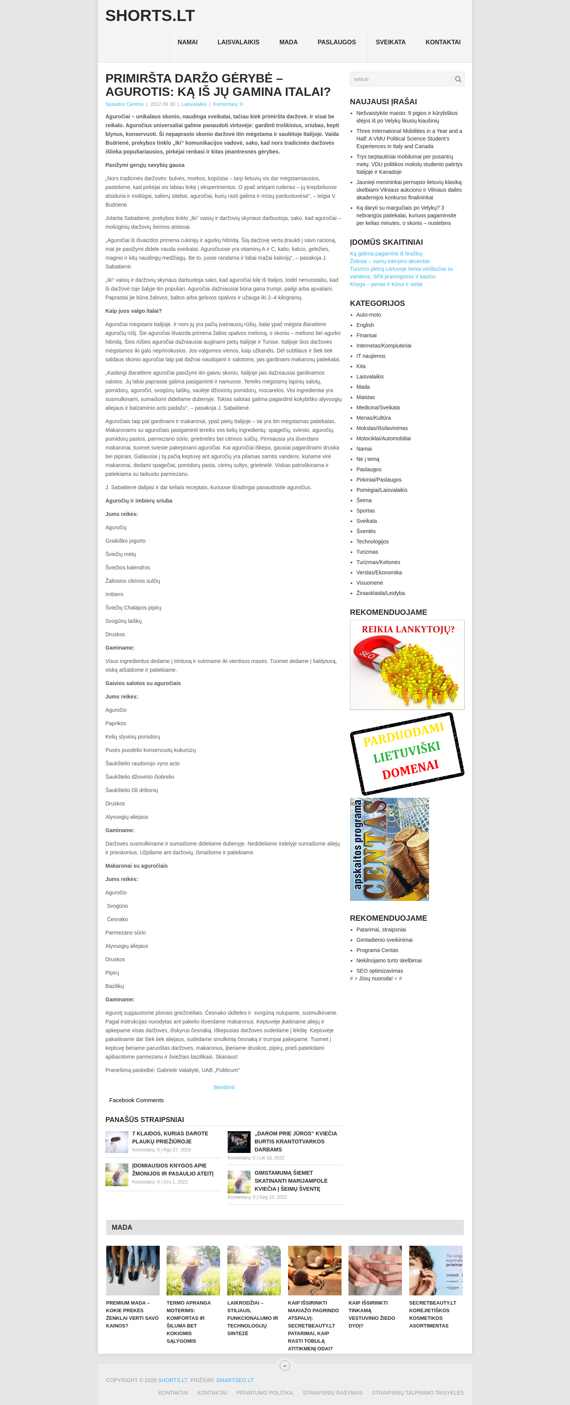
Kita (361, 366)
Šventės (366, 531)
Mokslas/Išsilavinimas (382, 428)
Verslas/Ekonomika (379, 572)
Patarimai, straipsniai (381, 929)
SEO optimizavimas (379, 971)
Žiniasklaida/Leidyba (380, 593)
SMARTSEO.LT (234, 1380)
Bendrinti (224, 1087)
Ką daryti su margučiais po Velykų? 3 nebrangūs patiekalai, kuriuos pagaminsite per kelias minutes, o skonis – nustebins (406, 215)
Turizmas (367, 552)
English (365, 325)
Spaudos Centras (124, 104)
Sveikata (391, 42)
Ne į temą (367, 459)
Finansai (366, 335)
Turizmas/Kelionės (378, 562)
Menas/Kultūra (373, 418)
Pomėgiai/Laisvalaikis (382, 490)
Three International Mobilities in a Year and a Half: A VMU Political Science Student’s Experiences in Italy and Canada (409, 138)
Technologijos (372, 541)
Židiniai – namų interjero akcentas (390, 261)
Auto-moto (368, 315)
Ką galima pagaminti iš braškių (386, 254)
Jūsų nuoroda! (376, 978)
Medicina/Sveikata (378, 407)
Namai (188, 42)
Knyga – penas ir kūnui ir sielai (386, 284)
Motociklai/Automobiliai (383, 438)
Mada (288, 42)
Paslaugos (336, 42)
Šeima (364, 500)
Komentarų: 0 (228, 104)
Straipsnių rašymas (332, 1393)
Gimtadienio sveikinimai (384, 940)
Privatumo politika (264, 1393)
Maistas (365, 397)
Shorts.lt (150, 16)
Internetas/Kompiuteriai (383, 346)
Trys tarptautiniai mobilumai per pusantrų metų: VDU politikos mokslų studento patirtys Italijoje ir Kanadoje (409, 164)
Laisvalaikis (239, 42)
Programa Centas (377, 950)
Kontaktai (443, 42)
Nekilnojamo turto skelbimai (389, 960)
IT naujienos (370, 356)
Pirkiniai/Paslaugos (379, 480)
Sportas (365, 511)
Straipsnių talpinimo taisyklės (418, 1393)
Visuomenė (369, 583)
